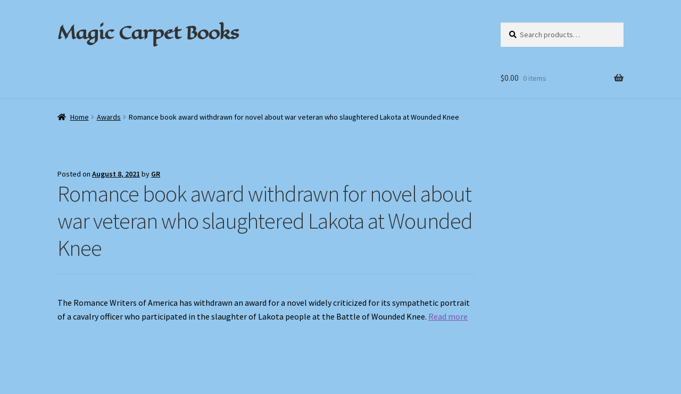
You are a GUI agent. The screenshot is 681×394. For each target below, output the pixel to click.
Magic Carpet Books (147, 32)
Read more (448, 316)
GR (155, 174)
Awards (109, 117)
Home (79, 117)
